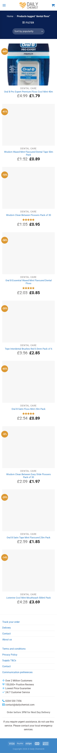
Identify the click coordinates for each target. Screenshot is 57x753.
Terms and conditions (14, 648)
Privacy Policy (9, 654)
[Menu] (4, 5)
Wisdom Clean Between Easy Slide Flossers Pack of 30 (28, 476)
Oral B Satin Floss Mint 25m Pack (28, 409)
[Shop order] (28, 31)
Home (10, 16)
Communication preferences (17, 672)
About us (7, 639)
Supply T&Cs (9, 660)
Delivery (6, 627)
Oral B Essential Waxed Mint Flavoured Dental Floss (28, 282)
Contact (6, 633)
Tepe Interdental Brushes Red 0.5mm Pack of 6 (28, 348)
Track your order (11, 622)
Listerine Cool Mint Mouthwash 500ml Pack (28, 597)
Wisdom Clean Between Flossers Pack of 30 (28, 215)
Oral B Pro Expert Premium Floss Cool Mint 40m (28, 91)
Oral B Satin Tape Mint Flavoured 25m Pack (28, 537)
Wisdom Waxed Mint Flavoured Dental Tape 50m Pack (28, 153)
